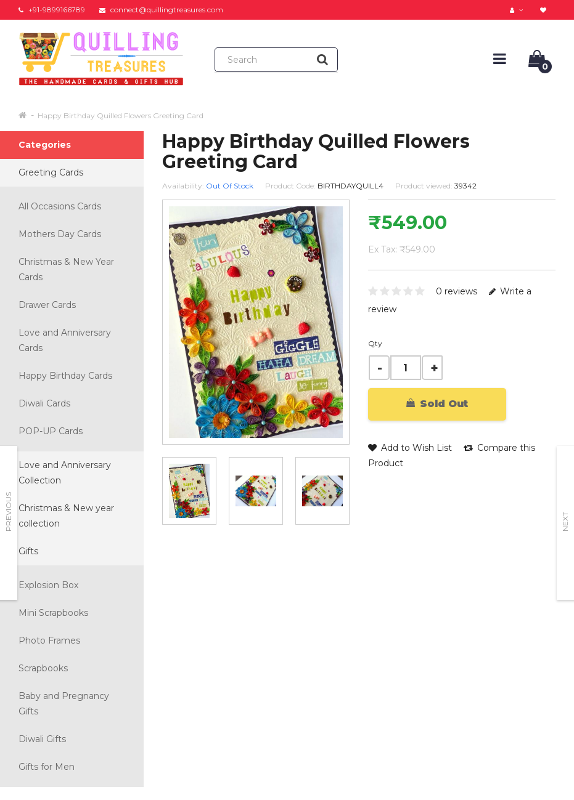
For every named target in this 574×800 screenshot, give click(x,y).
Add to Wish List (410, 447)
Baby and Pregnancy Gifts (63, 703)
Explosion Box (48, 585)
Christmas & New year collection (66, 516)
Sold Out (437, 404)
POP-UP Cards (50, 431)
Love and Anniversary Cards (64, 340)
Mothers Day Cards (59, 234)
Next (565, 521)
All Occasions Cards (59, 206)
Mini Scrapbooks (53, 612)
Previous (8, 511)
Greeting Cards (50, 172)
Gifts (28, 551)
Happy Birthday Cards (65, 375)
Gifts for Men (46, 766)
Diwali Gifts (42, 739)
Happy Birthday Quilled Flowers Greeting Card (120, 115)
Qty (375, 343)
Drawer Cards (47, 304)
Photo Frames (49, 640)
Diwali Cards (44, 403)
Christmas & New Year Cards (66, 269)
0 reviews (456, 291)
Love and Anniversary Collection (64, 472)
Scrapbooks (43, 668)
